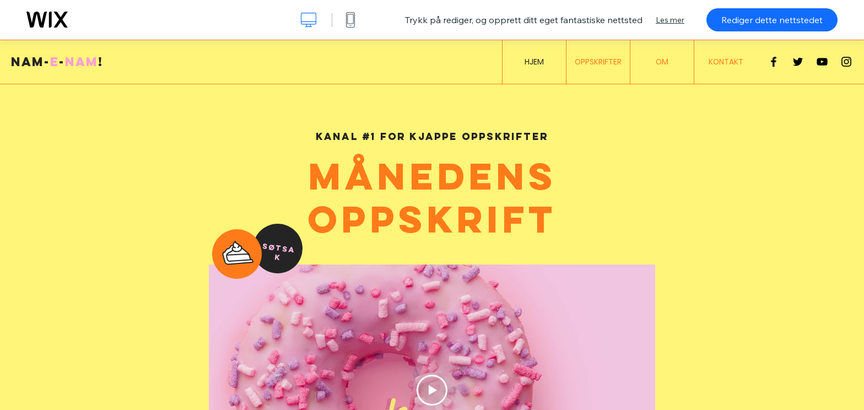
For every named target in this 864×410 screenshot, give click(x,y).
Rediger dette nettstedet (772, 19)
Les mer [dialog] (670, 20)
